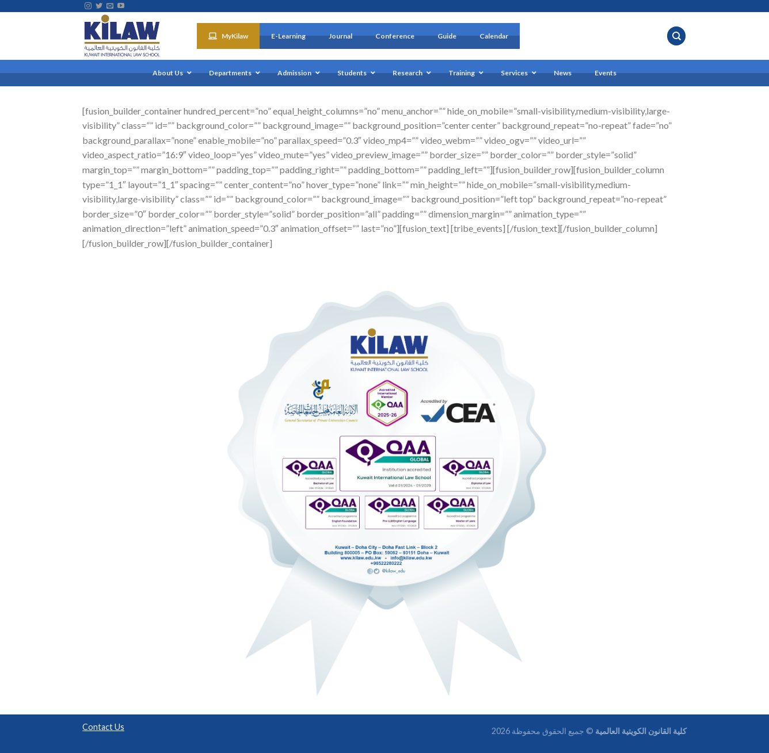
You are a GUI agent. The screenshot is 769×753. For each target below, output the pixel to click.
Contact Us (103, 727)
